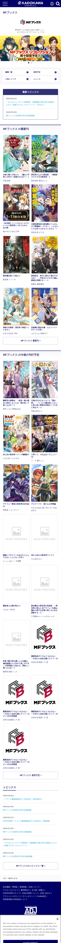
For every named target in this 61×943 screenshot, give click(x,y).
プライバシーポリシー (11, 896)
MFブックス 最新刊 (30, 340)
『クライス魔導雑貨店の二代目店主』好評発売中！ (23, 799)
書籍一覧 (8, 72)
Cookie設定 (41, 896)
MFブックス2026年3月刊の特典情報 (20, 116)
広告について (34, 887)
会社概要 (6, 887)
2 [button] (32, 63)
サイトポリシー (29, 896)
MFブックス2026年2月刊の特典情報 (17, 810)
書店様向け (25, 890)
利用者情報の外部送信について (15, 899)
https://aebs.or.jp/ (9, 930)
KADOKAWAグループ (11, 893)
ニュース (36, 79)
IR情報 (14, 887)
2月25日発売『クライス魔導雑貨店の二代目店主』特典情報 (26, 821)
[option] (30, 48)
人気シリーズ (10, 79)
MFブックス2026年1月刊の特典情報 (17, 832)
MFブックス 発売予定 (30, 775)
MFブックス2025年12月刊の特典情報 (17, 856)
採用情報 (22, 887)
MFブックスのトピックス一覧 (29, 866)
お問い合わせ (45, 893)
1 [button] (29, 63)
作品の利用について (30, 893)
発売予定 (36, 72)
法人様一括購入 (38, 890)
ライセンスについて (11, 890)
